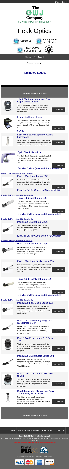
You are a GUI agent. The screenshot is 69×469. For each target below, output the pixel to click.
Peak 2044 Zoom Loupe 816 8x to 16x (35, 339)
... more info (58, 109)
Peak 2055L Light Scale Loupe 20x (35, 355)
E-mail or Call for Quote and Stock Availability (17, 173)
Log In (65, 2)
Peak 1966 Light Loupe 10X (32, 198)
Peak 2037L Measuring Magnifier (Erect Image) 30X (34, 321)
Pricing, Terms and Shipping (28, 430)
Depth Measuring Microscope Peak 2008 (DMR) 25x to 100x (35, 392)
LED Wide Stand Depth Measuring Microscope (35, 135)
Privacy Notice (47, 430)
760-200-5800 (33, 48)
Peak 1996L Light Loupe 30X (32, 222)
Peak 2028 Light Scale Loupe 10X (35, 302)
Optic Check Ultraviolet (29, 152)
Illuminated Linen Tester (29, 117)
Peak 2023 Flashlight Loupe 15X (34, 279)
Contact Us (60, 430)
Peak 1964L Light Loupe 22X (32, 176)
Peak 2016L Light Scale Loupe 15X (35, 261)
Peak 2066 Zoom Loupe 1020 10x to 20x (35, 374)
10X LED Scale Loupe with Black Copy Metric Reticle (34, 100)
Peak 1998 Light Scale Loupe (32, 243)
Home (56, 2)
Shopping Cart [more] (34, 57)
